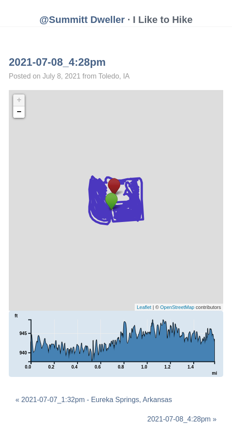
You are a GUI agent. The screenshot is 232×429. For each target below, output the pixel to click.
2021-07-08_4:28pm (57, 62)
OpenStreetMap (177, 307)
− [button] (19, 112)
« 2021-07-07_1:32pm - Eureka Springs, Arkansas (93, 399)
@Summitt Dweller (82, 19)
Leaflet (144, 307)
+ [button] (19, 100)
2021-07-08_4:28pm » (182, 419)
